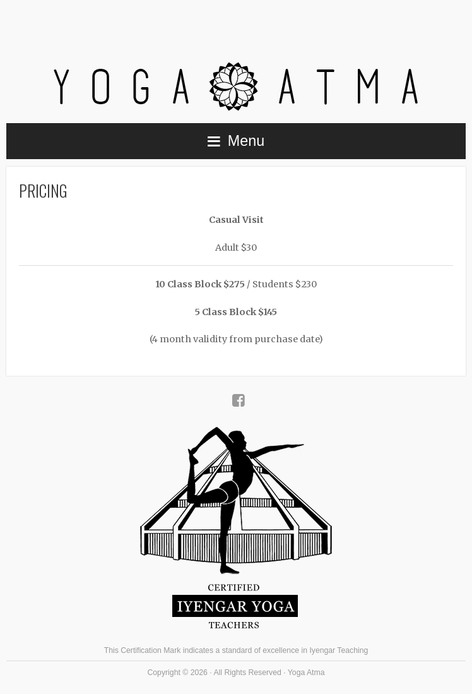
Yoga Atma (236, 58)
